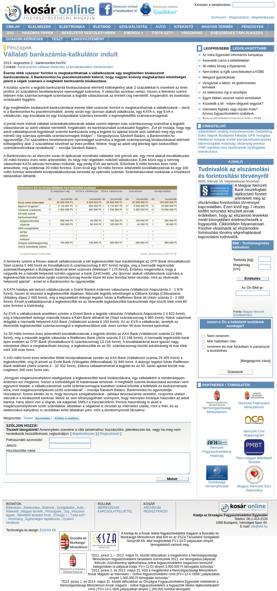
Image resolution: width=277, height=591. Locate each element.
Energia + (61, 515)
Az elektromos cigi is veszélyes (224, 92)
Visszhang (15, 519)
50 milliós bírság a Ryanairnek (224, 65)
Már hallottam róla (221, 341)
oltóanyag (244, 143)
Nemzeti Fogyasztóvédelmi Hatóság (216, 450)
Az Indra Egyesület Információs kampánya (232, 54)
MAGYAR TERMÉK (217, 27)
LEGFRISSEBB (216, 48)
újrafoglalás (256, 147)
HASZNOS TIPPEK (37, 33)
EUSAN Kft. (48, 530)
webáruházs (207, 151)
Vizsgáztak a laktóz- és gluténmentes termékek (229, 84)
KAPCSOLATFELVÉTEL (115, 511)
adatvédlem (207, 131)
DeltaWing (264, 131)
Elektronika (31, 508)
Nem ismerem (218, 336)
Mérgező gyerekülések (218, 77)
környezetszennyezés (254, 139)
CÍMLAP (13, 27)
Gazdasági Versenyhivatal (216, 482)
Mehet (172, 479)
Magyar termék (32, 511)
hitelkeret (205, 139)
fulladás (241, 135)
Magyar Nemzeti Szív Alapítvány (254, 486)
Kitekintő (12, 511)
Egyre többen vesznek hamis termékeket (231, 97)
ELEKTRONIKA (72, 27)
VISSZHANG (192, 33)
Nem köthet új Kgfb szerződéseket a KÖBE (233, 71)
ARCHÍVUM (152, 508)
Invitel (231, 139)
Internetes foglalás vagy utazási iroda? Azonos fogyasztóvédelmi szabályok (229, 110)
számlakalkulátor (79, 67)
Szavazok (235, 372)
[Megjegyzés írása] (256, 361)
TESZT (57, 39)
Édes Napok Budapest (216, 135)
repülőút (213, 147)
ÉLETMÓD (102, 27)
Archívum (218, 17)
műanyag (228, 143)
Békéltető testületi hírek (34, 515)
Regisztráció (239, 17)
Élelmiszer (13, 508)
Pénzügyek (53, 511)
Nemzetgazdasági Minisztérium (216, 408)
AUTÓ (161, 27)
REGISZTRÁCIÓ (155, 511)
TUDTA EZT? (162, 33)
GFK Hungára (259, 135)
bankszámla (27, 67)
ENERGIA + (133, 33)
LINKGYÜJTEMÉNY (87, 39)
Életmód (48, 508)
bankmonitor (103, 67)
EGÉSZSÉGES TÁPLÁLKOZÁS (237, 33)
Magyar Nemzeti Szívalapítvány (248, 313)
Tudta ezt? (77, 515)
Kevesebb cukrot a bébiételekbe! (225, 60)
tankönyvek (237, 147)
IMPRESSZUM (108, 508)
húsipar (220, 139)
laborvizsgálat (209, 143)
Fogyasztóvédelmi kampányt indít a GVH (231, 118)
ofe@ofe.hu (259, 526)
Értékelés (252, 278)
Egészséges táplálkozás (42, 519)
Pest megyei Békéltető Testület (254, 458)
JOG (10, 33)
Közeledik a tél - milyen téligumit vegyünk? (232, 103)
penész (259, 143)
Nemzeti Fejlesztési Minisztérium (254, 403)
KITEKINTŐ (183, 27)
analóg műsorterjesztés (236, 131)
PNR (202, 147)
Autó (80, 508)
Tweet (28, 418)
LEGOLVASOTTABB (250, 48)
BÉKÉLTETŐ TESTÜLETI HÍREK (89, 33)
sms (224, 147)
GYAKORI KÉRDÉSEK (24, 39)
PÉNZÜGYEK (253, 27)
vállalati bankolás (51, 67)
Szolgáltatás (65, 508)
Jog (66, 511)
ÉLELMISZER (39, 27)
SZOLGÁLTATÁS (133, 27)
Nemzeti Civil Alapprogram (254, 431)
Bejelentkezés (263, 17)
